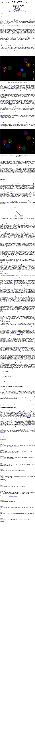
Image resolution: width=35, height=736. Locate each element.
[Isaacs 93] (10, 104)
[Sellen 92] (27, 102)
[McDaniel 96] (19, 414)
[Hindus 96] (24, 106)
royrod (13, 10)
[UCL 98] (10, 339)
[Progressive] (13, 332)
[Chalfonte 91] (22, 410)
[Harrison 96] (31, 424)
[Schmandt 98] (12, 86)
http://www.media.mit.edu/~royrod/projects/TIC (17, 11)
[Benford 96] (10, 423)
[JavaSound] (18, 334)
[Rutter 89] (6, 298)
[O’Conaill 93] (14, 326)
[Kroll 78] (19, 411)
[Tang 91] (21, 294)
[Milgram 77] (14, 183)
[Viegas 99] (2, 121)
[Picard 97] (28, 417)
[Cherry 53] (11, 198)
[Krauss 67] (20, 350)
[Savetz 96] (5, 340)
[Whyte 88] (14, 195)
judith (16, 10)
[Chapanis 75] (8, 412)
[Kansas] (1, 116)
